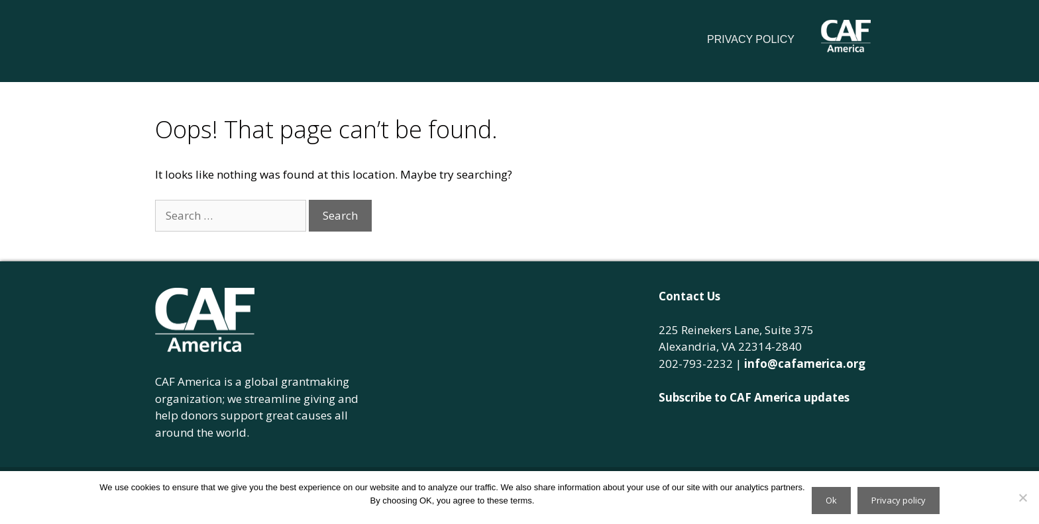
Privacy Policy (750, 39)
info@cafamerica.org (804, 363)
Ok (831, 500)
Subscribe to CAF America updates (754, 397)
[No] (1022, 497)
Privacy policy (898, 500)
